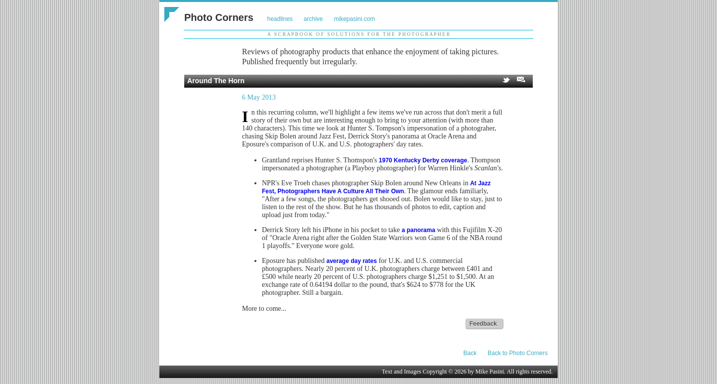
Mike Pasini (490, 371)
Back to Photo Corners (517, 353)
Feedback (483, 323)
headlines (279, 18)
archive (313, 18)
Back (470, 353)
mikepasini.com (354, 18)
